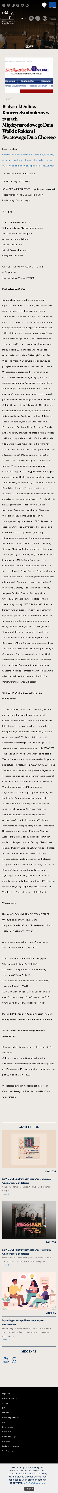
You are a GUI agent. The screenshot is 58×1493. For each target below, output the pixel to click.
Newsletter (6, 1441)
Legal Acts (6, 1394)
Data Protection (8, 1427)
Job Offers (6, 1403)
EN (23, 18)
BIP (3, 1408)
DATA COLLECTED (34, 1482)
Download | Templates (10, 1417)
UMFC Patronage (8, 1437)
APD (4, 1422)
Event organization (9, 1398)
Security (5, 1413)
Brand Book (6, 1432)
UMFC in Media (8, 1451)
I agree (29, 1488)
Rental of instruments (10, 1446)
